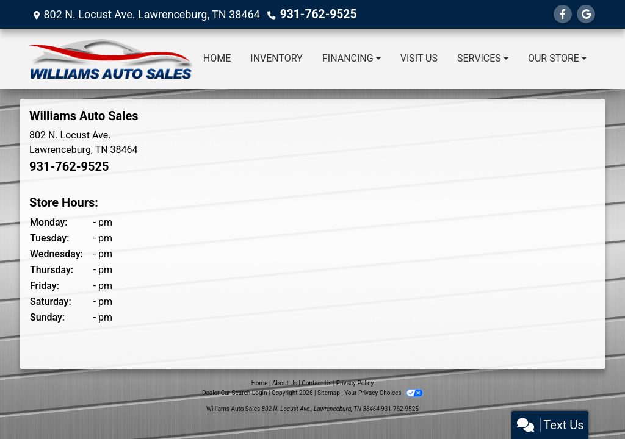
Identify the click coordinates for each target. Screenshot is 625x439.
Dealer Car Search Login (234, 393)
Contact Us (316, 383)
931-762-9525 (316, 14)
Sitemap (328, 393)
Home (259, 383)
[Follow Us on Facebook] (563, 14)
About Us (284, 383)
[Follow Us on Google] (586, 14)
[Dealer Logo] (111, 58)
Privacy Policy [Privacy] (355, 383)
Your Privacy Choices (383, 393)
